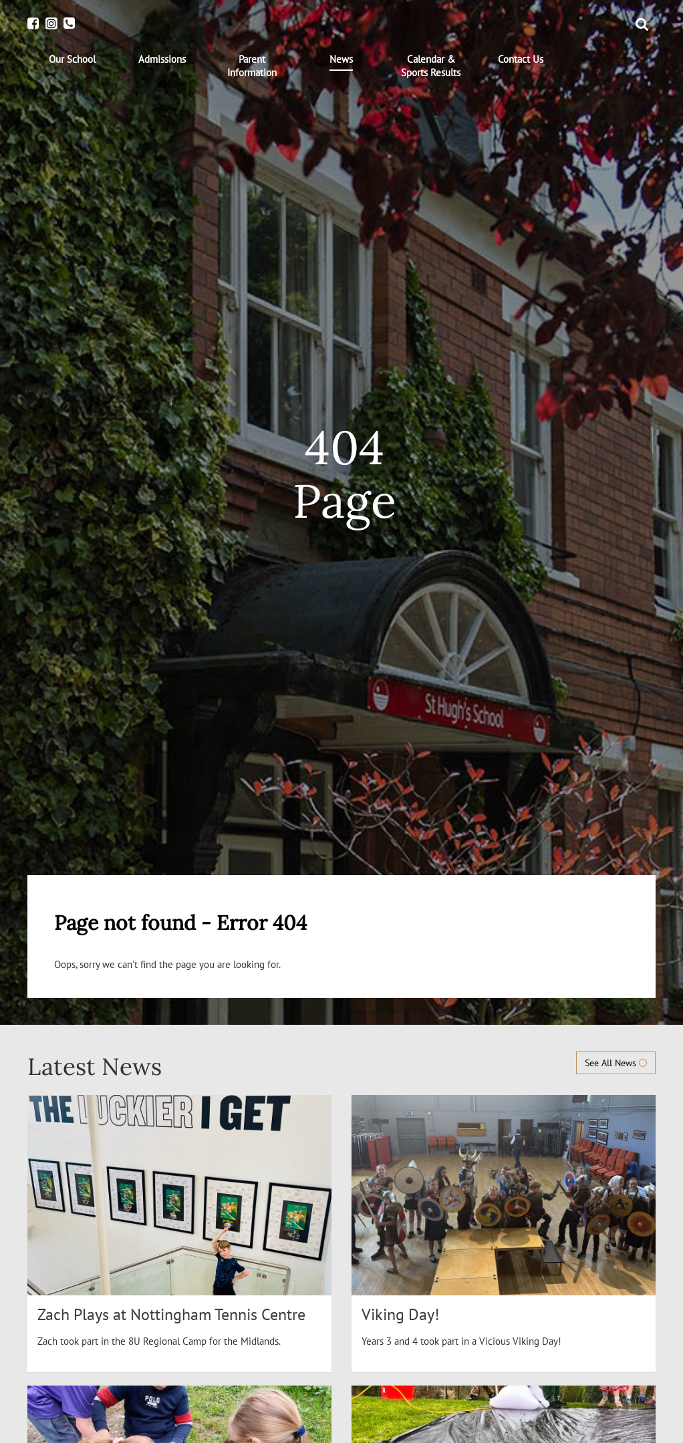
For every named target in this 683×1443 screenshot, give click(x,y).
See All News (616, 1063)
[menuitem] (72, 59)
